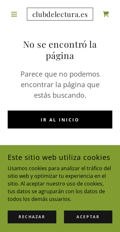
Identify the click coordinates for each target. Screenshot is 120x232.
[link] (60, 14)
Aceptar (88, 217)
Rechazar (32, 217)
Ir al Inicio (60, 120)
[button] (15, 14)
